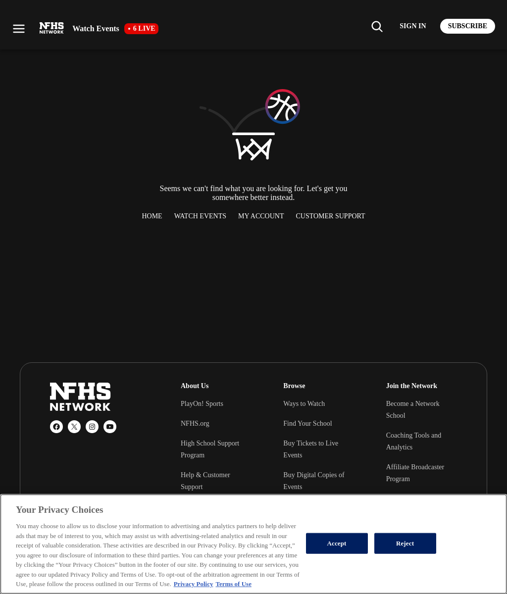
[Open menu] (19, 29)
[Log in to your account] (413, 26)
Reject (405, 543)
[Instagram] (92, 426)
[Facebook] (56, 426)
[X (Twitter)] (74, 426)
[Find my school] (377, 26)
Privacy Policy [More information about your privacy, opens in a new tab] (193, 584)
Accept (337, 543)
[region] (253, 544)
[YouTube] (109, 426)
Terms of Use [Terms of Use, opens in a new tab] (233, 584)
